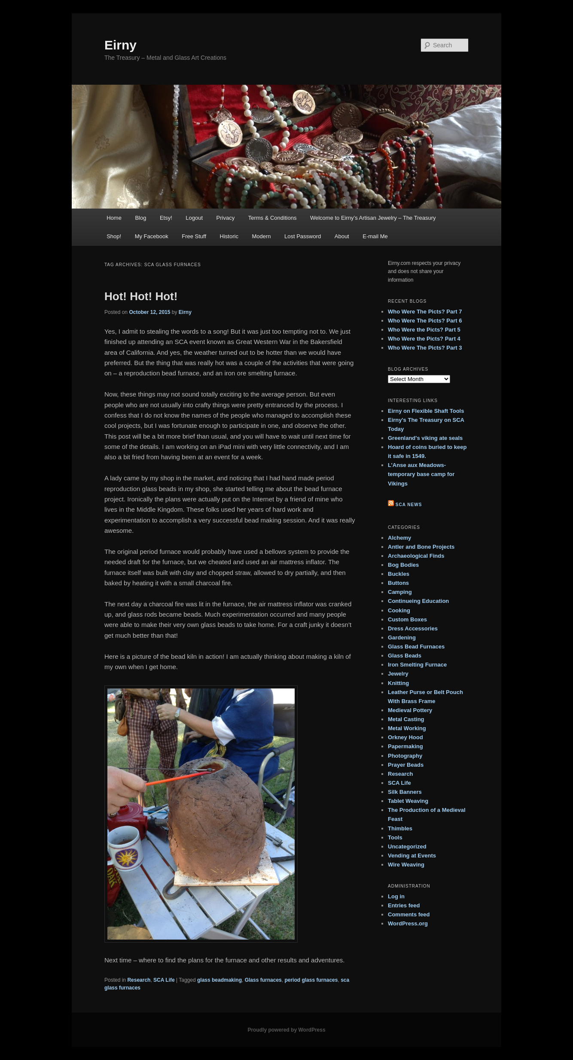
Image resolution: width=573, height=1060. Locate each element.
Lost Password (302, 236)
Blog (140, 218)
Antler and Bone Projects (421, 547)
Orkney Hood (405, 737)
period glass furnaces (311, 980)
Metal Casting (406, 719)
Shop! (114, 236)
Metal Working (407, 728)
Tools (395, 837)
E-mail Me (375, 236)
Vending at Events (412, 855)
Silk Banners (405, 792)
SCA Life (164, 980)
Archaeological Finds (416, 556)
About (342, 236)
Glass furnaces (263, 980)
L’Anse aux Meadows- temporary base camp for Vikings (421, 474)
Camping (400, 592)
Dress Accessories (413, 628)
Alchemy (399, 538)
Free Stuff (194, 236)
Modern (261, 236)
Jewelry (398, 673)
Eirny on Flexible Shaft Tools (426, 411)
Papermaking (405, 746)
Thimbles (400, 828)
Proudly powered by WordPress (286, 1030)
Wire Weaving (406, 864)
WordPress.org (408, 923)
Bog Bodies (403, 565)
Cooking (399, 610)
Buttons (398, 583)
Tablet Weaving (408, 801)
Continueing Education (418, 601)
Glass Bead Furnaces (416, 646)
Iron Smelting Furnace (417, 664)
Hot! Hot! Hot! (140, 296)
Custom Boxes (407, 619)
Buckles (398, 574)
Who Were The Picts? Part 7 (425, 311)
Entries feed (404, 905)
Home (114, 218)
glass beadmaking (219, 980)
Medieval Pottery (410, 710)
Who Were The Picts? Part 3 (425, 347)
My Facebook (151, 236)
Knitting (398, 683)
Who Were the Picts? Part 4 (424, 338)
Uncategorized (407, 846)
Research (138, 980)
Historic (229, 236)
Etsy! (166, 218)
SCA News (409, 504)
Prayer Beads (406, 765)
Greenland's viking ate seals (425, 438)
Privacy (225, 218)
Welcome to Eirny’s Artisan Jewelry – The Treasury (373, 218)
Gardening (402, 637)
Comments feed (409, 914)
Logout (194, 218)
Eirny (120, 45)
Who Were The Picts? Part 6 (425, 320)
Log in (396, 896)
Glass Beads (404, 655)
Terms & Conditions (272, 218)
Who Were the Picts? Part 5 (424, 329)
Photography (405, 756)
